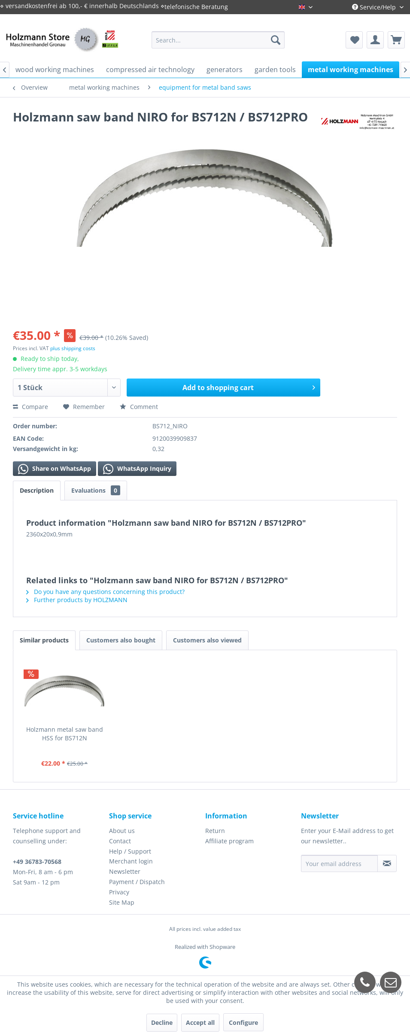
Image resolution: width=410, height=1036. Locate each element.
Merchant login (131, 861)
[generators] (224, 69)
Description (37, 490)
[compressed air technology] (150, 69)
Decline (162, 1022)
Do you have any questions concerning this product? (105, 592)
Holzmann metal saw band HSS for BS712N (64, 733)
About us (122, 831)
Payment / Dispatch (137, 882)
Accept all (200, 1022)
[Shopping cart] (396, 39)
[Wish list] (354, 39)
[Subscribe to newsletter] (387, 863)
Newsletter (124, 871)
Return (215, 831)
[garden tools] (275, 69)
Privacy (119, 892)
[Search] (276, 39)
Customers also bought (120, 640)
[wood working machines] (54, 69)
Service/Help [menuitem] (375, 7)
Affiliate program (229, 841)
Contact (120, 841)
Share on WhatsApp (54, 469)
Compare (30, 407)
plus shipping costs (72, 348)
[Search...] (218, 39)
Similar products (44, 640)
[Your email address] (339, 863)
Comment (139, 407)
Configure (243, 1022)
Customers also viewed (207, 640)
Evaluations (95, 490)
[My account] (375, 39)
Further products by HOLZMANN (77, 600)
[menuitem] (218, 39)
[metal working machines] (350, 69)
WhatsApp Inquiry (137, 469)
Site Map (121, 902)
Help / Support (130, 851)
